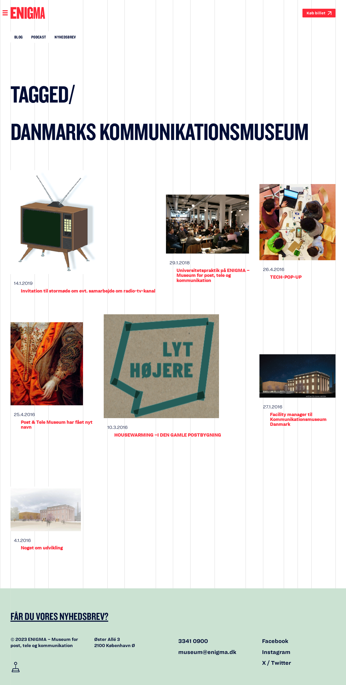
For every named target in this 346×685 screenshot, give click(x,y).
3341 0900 (193, 641)
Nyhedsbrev (65, 36)
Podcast (38, 36)
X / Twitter (276, 663)
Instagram (276, 652)
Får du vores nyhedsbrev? (59, 616)
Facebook (275, 641)
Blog (18, 36)
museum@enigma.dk (207, 652)
